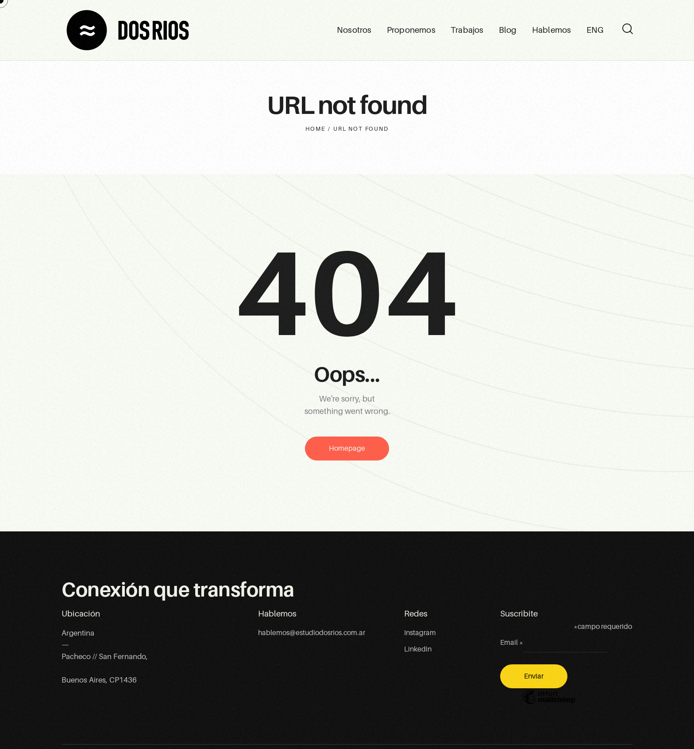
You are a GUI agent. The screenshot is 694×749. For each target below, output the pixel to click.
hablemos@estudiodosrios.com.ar (311, 633)
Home (315, 128)
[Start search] (626, 29)
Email (511, 643)
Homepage (347, 449)
